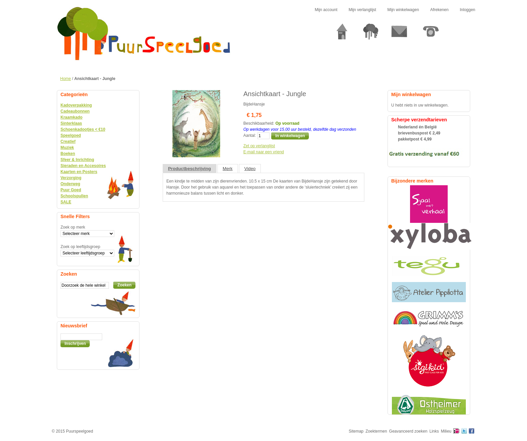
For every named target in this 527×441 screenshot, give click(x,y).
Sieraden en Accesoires (83, 165)
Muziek (67, 147)
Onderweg (70, 184)
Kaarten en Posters (78, 171)
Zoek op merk (72, 227)
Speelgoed (70, 135)
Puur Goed (70, 190)
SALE (65, 202)
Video (250, 168)
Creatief (68, 141)
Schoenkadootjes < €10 (82, 129)
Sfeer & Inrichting (77, 159)
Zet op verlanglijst (259, 146)
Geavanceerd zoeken (408, 431)
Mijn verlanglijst (362, 9)
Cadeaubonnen (75, 111)
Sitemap (356, 431)
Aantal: (249, 135)
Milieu (446, 431)
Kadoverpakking (76, 105)
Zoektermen (376, 431)
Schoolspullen (74, 196)
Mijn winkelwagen (403, 9)
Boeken (67, 153)
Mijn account (326, 9)
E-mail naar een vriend (263, 152)
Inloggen (467, 9)
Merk (228, 168)
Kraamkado (71, 117)
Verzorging (70, 177)
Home (65, 78)
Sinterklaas (71, 123)
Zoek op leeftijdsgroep (80, 246)
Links (434, 431)
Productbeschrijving (189, 168)
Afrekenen (439, 9)
